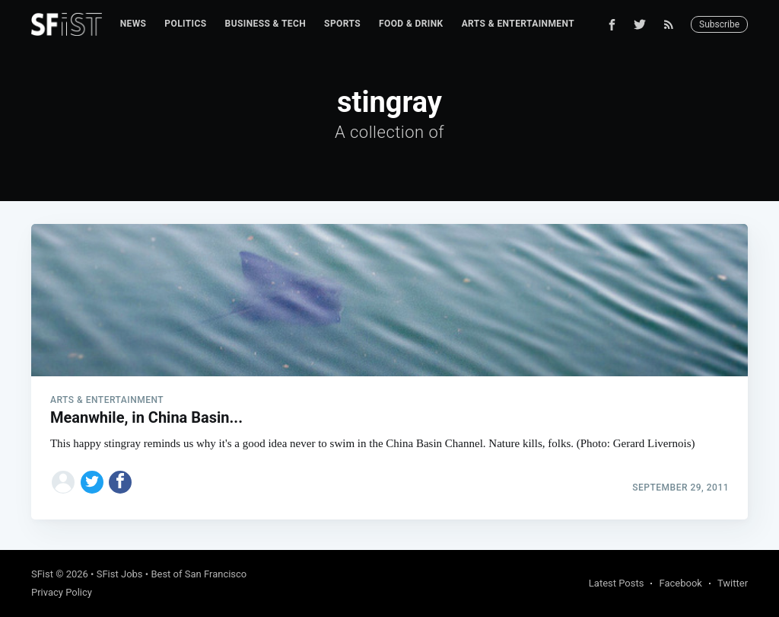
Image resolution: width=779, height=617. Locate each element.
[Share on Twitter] (92, 482)
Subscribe (719, 24)
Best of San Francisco (198, 574)
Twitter (732, 583)
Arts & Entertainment (518, 23)
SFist (42, 574)
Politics (185, 23)
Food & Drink (411, 23)
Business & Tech (266, 23)
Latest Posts (616, 583)
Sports (342, 23)
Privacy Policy (61, 592)
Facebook (680, 583)
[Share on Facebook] (120, 482)
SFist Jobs (120, 574)
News (133, 23)
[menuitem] (133, 24)
